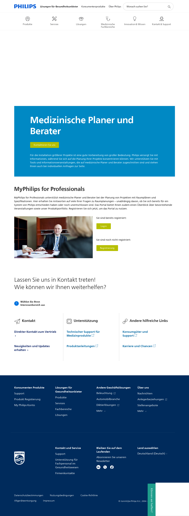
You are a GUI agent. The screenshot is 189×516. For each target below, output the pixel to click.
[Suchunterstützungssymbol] (169, 7)
